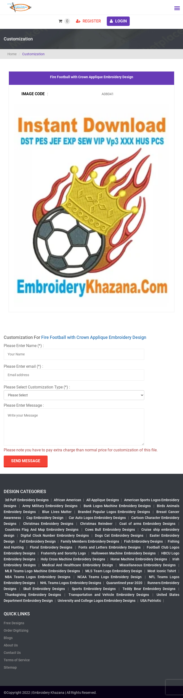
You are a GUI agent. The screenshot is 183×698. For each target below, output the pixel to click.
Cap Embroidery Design (44, 518)
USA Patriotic (150, 601)
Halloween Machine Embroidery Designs (124, 553)
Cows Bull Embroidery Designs (110, 530)
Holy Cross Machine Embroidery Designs (73, 559)
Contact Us (12, 653)
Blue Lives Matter (56, 512)
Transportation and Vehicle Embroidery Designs (109, 595)
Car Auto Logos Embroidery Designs (97, 518)
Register (88, 21)
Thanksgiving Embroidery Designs (33, 595)
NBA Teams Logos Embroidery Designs (37, 577)
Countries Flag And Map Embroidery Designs (41, 530)
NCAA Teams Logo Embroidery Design (109, 577)
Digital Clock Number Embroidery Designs (55, 535)
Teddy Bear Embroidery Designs (149, 589)
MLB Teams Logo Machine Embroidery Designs (42, 571)
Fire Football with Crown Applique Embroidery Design (93, 337)
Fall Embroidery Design (37, 541)
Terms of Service (17, 660)
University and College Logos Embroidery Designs (96, 601)
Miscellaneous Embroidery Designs (147, 565)
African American (67, 500)
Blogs (8, 638)
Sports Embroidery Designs (94, 589)
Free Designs (14, 623)
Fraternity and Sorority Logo (63, 553)
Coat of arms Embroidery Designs (147, 524)
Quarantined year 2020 (124, 583)
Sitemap (10, 667)
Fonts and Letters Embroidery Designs (109, 547)
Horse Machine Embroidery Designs (138, 559)
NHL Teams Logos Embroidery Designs (70, 583)
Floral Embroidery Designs (51, 547)
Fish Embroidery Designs (143, 541)
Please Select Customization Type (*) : (37, 387)
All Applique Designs (102, 500)
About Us (11, 645)
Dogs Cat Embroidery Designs (119, 535)
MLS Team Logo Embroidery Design (113, 571)
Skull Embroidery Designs (44, 589)
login (118, 21)
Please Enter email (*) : (23, 366)
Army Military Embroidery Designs (49, 506)
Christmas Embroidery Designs (48, 524)
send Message (25, 461)
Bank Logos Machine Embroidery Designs (117, 506)
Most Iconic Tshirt (161, 571)
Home (12, 54)
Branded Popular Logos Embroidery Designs (114, 512)
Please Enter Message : (24, 405)
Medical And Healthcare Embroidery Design (77, 565)
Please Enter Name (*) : (24, 345)
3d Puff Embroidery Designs (27, 500)
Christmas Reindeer (96, 524)
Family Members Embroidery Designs (90, 541)
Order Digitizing (16, 630)
